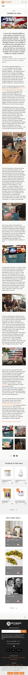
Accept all (10, 673)
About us (4, 657)
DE (18, 641)
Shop (8, 650)
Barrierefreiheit (14, 659)
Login (13, 650)
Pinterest (18, 665)
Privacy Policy (22, 657)
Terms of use (15, 657)
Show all (12, 509)
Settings (22, 673)
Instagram (5, 384)
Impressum (9, 657)
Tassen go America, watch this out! (11, 421)
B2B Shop (19, 650)
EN (20, 641)
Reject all (16, 673)
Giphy (22, 665)
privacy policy (17, 670)
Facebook (7, 665)
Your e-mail (5, 631)
